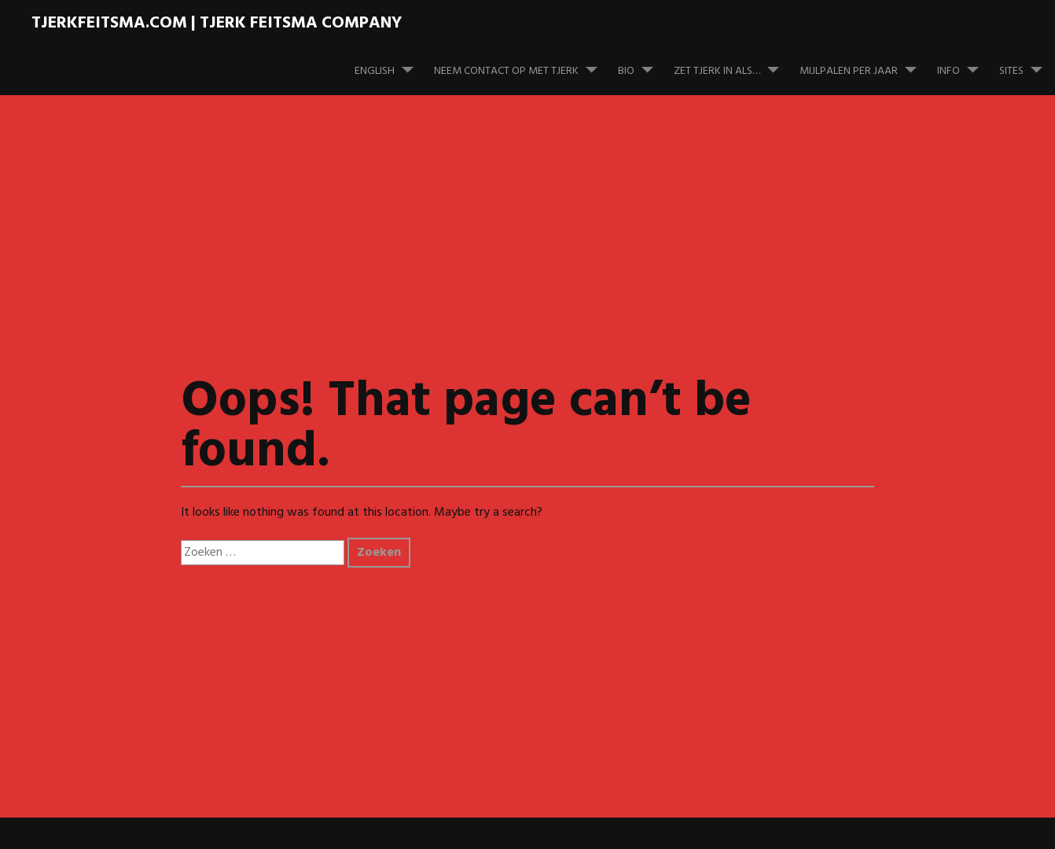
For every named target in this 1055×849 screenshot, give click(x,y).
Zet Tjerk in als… (733, 63)
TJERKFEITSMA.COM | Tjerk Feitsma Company (216, 23)
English (390, 63)
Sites (1027, 63)
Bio (642, 63)
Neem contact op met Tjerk (522, 63)
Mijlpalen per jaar (864, 63)
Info (964, 63)
